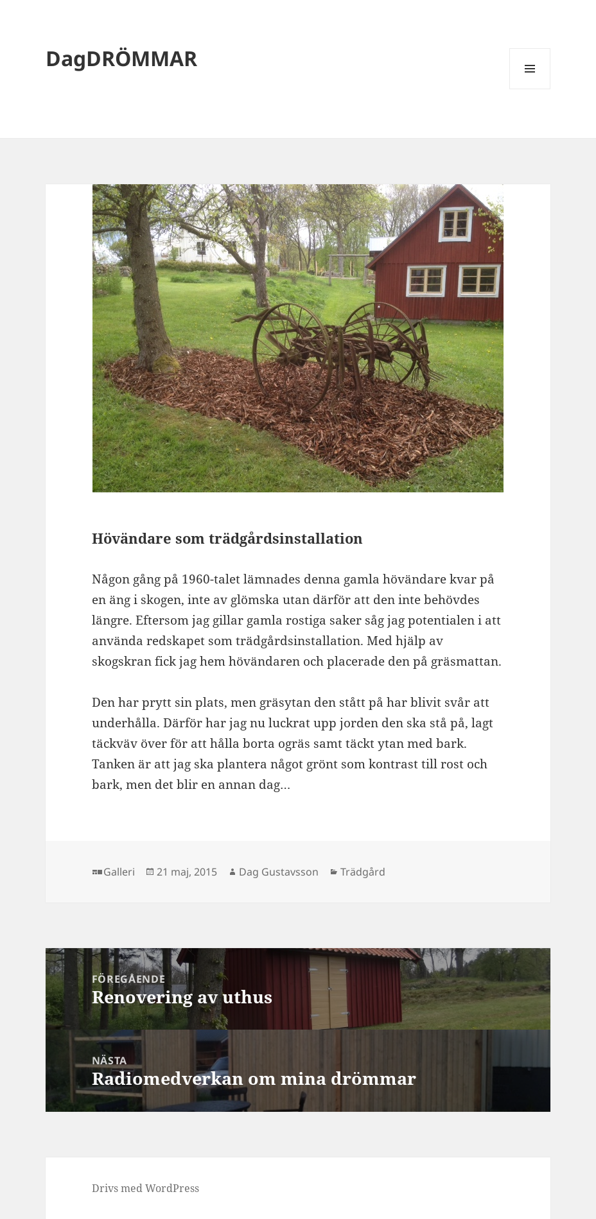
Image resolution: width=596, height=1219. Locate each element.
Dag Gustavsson (279, 872)
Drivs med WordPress (145, 1188)
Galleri (119, 872)
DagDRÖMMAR (121, 58)
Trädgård (362, 872)
